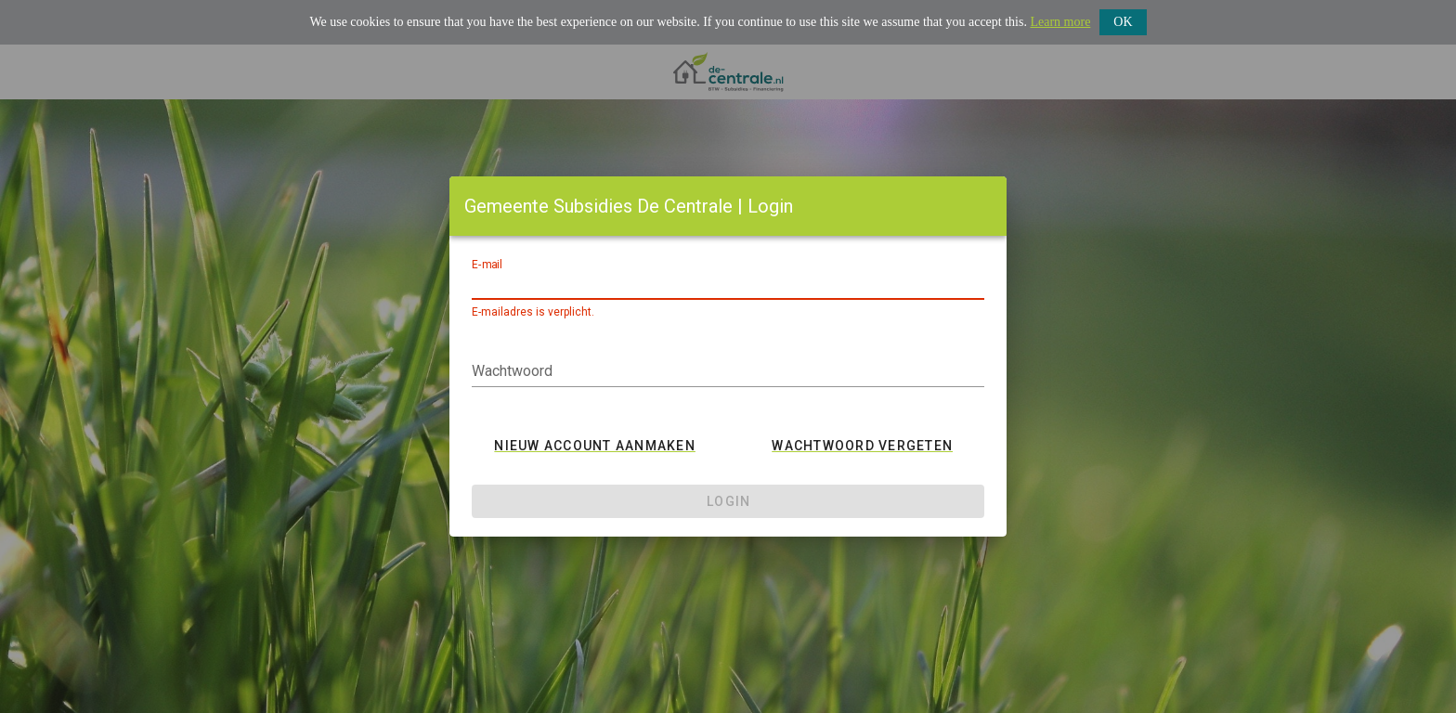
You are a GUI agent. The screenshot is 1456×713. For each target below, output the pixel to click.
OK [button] (1122, 22)
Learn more (1060, 22)
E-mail (487, 264)
